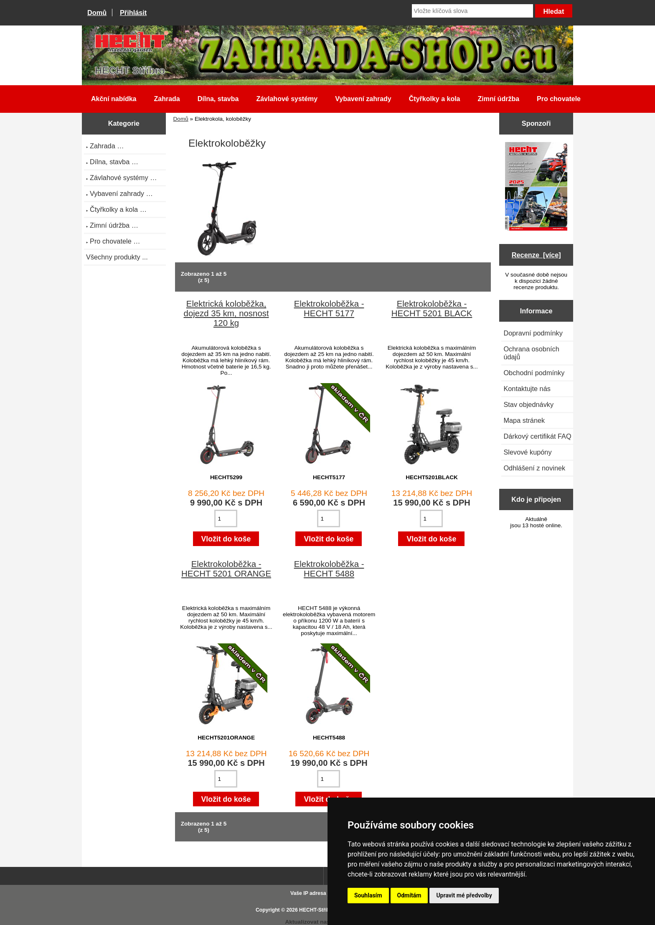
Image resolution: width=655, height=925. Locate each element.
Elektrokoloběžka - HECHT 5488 (329, 568)
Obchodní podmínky (533, 372)
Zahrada (167, 98)
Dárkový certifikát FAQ (537, 436)
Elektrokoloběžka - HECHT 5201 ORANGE (226, 568)
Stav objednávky (528, 404)
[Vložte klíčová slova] (472, 11)
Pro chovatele (559, 98)
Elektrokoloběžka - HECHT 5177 (329, 308)
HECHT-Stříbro (317, 910)
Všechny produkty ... (117, 257)
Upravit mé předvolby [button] (464, 895)
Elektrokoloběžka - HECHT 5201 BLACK (431, 308)
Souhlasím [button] (368, 895)
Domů (97, 12)
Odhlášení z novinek (534, 468)
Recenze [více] (536, 255)
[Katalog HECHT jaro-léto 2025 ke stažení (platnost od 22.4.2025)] (536, 187)
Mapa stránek (524, 420)
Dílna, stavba (218, 98)
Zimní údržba (499, 98)
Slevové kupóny (527, 452)
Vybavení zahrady (363, 98)
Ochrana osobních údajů (531, 353)
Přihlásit (133, 12)
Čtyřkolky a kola (434, 98)
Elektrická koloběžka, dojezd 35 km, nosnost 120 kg (226, 313)
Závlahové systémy (286, 98)
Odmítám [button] (409, 895)
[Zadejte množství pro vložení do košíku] (225, 518)
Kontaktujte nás (526, 388)
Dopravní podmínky (532, 333)
